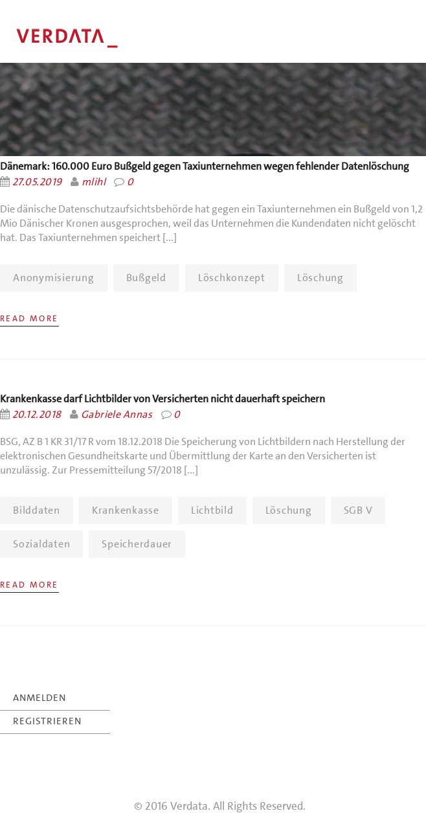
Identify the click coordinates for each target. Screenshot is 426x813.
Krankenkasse (125, 510)
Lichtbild (212, 510)
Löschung (320, 277)
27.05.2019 (37, 182)
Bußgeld (146, 277)
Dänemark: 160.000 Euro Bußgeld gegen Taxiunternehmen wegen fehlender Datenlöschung (204, 166)
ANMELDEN (39, 697)
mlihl (94, 182)
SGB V (358, 510)
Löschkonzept (231, 277)
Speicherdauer (137, 544)
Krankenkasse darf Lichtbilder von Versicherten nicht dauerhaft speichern (162, 399)
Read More (29, 318)
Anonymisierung (54, 277)
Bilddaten (36, 510)
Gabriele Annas (116, 414)
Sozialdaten (41, 544)
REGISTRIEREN (47, 721)
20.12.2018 (37, 414)
